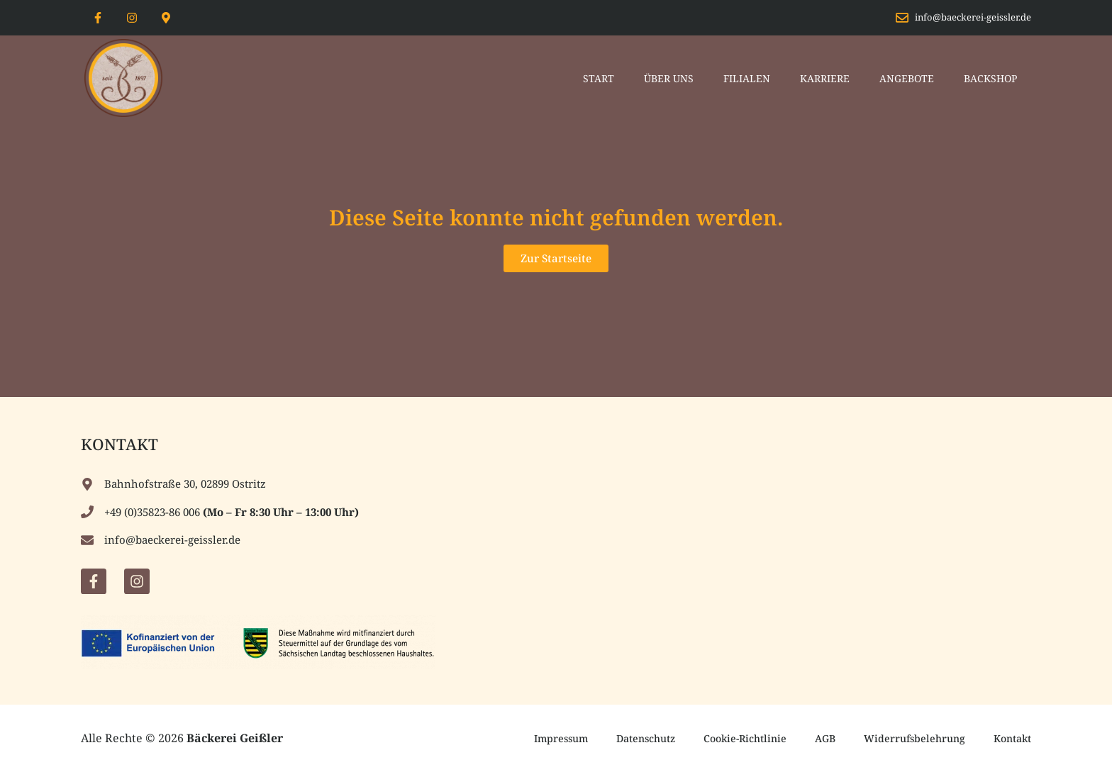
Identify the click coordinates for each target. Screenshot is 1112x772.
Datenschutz (645, 738)
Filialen (746, 78)
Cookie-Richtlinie (745, 738)
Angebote (906, 78)
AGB (825, 738)
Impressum (561, 738)
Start (598, 78)
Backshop (990, 78)
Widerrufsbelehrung (914, 738)
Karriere (825, 78)
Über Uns (669, 78)
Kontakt (1012, 738)
